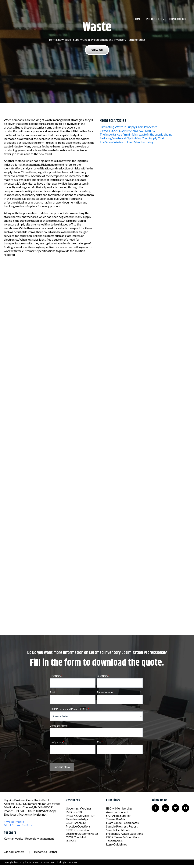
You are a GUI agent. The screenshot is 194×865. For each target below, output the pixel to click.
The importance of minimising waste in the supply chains (136, 134)
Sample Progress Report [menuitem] (122, 826)
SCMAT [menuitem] (71, 840)
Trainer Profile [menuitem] (115, 819)
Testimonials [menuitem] (114, 840)
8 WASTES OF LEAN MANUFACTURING (127, 130)
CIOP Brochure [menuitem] (76, 822)
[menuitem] (139, 19)
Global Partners (14, 851)
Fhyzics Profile (14, 821)
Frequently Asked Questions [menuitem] (124, 833)
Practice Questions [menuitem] (78, 826)
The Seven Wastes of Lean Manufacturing (126, 142)
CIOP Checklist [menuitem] (76, 837)
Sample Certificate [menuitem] (118, 830)
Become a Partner (45, 851)
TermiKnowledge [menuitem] (77, 819)
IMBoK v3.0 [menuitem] (74, 812)
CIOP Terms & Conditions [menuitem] (123, 837)
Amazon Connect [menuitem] (117, 812)
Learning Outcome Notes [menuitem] (82, 833)
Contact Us (177, 19)
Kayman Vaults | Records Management (29, 838)
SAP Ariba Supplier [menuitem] (118, 815)
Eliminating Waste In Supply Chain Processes (128, 127)
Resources (154, 19)
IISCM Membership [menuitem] (119, 808)
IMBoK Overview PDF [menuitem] (80, 815)
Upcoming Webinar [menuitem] (78, 808)
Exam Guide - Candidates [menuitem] (122, 822)
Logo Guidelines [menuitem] (116, 844)
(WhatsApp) (48, 811)
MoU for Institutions (18, 825)
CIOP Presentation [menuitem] (78, 830)
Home (137, 19)
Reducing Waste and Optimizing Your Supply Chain (132, 138)
